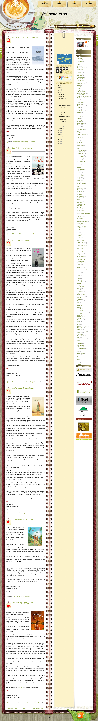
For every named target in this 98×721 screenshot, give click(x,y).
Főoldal (25, 708)
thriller (78, 340)
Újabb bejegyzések (12, 708)
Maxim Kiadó (80, 251)
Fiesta (78, 140)
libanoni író (79, 231)
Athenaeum (14, 381)
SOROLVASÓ (58, 14)
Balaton (79, 85)
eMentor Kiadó (80, 129)
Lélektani (79, 229)
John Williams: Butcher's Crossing (25, 37)
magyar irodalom (81, 242)
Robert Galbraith (81, 294)
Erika (88, 41)
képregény (79, 208)
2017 (59, 130)
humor (78, 174)
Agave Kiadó (80, 61)
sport (78, 307)
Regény (74, 3)
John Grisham (80, 193)
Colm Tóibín (14, 233)
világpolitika (80, 357)
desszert (79, 112)
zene (78, 362)
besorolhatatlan (80, 86)
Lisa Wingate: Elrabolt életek (23, 388)
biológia (79, 88)
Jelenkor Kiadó (80, 188)
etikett (78, 132)
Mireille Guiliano (81, 256)
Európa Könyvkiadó (81, 134)
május (60, 103)
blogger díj (79, 90)
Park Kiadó (14, 141)
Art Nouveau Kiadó (81, 82)
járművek (79, 185)
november (61, 96)
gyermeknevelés (81, 162)
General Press (15, 702)
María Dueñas (80, 248)
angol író (79, 74)
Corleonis (79, 104)
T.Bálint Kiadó (80, 327)
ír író (78, 182)
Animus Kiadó (80, 77)
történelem (79, 343)
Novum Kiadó (80, 267)
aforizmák (79, 59)
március (61, 125)
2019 (59, 90)
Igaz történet (80, 178)
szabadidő (79, 315)
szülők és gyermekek (82, 326)
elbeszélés (79, 121)
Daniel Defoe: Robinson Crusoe (24, 519)
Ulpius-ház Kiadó (81, 348)
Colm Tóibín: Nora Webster (22, 148)
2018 (59, 92)
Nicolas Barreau (81, 262)
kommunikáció (80, 218)
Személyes (79, 318)
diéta (78, 113)
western (79, 359)
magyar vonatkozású (82, 245)
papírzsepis (79, 277)
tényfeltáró (79, 332)
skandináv (79, 304)
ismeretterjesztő (81, 183)
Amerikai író (80, 72)
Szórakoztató (89, 3)
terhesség (79, 334)
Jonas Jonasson (81, 196)
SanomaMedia (80, 300)
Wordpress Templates (32, 717)
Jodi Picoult (20, 381)
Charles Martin (80, 97)
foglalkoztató (80, 145)
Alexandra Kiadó (81, 67)
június (60, 102)
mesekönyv (79, 253)
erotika (78, 131)
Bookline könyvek (81, 91)
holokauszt (79, 172)
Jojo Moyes (79, 194)
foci (78, 143)
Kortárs (59, 3)
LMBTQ (79, 235)
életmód (79, 124)
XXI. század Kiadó (81, 361)
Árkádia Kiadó (80, 80)
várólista (79, 354)
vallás (78, 351)
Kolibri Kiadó (80, 216)
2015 (59, 134)
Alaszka (79, 64)
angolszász (79, 75)
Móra (78, 258)
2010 (59, 143)
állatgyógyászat (80, 69)
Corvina (79, 107)
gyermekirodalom (19, 596)
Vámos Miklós (80, 353)
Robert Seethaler (81, 296)
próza (78, 289)
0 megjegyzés (32, 141)
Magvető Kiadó (80, 240)
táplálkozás (79, 329)
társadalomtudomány (82, 331)
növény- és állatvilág (82, 269)
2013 (59, 137)
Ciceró (13, 596)
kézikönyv (79, 212)
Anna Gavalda (80, 78)
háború (78, 164)
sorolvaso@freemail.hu (81, 54)
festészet (79, 139)
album (78, 66)
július (60, 100)
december (61, 94)
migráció (79, 254)
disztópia (79, 116)
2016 (59, 132)
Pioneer (79, 283)
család (78, 109)
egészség (79, 120)
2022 (59, 87)
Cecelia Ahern (80, 94)
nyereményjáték (81, 270)
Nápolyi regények (81, 261)
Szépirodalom (44, 3)
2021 (59, 89)
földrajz (78, 147)
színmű (78, 321)
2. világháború (80, 58)
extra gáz (79, 135)
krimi (78, 224)
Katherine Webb (81, 204)
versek (78, 356)
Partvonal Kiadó (81, 281)
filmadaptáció (80, 142)
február (60, 126)
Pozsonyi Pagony (81, 286)
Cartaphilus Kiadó (81, 93)
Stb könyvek (80, 310)
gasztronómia (80, 153)
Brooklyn (9, 156)
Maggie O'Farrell (81, 239)
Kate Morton (80, 202)
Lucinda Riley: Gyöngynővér (22, 603)
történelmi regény (81, 345)
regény (18, 141)
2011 (59, 141)
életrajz (78, 126)
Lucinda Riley (21, 702)
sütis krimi (79, 313)
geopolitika (79, 158)
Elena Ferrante (80, 123)
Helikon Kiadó (80, 169)
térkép (78, 337)
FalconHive (23, 717)
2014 (59, 136)
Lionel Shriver (80, 234)
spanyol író (79, 305)
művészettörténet (81, 259)
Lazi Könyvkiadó (81, 227)
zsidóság (79, 364)
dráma (78, 118)
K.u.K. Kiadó (80, 197)
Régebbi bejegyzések (38, 708)
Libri (13, 512)
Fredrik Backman (81, 150)
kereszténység (80, 210)
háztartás (79, 167)
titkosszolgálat (80, 342)
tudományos (80, 346)
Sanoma (79, 299)
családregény (80, 110)
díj (77, 115)
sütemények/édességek (82, 312)
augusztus (61, 98)
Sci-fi (78, 302)
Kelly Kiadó (79, 205)
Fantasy (79, 137)
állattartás (79, 71)
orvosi (78, 275)
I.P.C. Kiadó (80, 175)
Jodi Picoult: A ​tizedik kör (21, 240)
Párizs (78, 278)
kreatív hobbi (80, 223)
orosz (78, 273)
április (60, 123)
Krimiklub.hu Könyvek (82, 226)
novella (78, 264)
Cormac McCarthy (81, 105)
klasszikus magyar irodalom (83, 213)
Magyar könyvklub (81, 243)
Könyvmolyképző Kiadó (82, 221)
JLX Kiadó (79, 189)
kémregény (79, 207)
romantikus (79, 297)
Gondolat (79, 159)
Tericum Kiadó (80, 335)
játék (78, 186)
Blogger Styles (47, 717)
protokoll (79, 288)
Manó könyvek (80, 246)
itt (19, 687)
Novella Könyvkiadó (81, 266)
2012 (59, 139)
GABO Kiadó (80, 151)
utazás (78, 350)
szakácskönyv (80, 316)
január (60, 128)
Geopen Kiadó (80, 156)
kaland (78, 199)
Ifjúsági (78, 177)
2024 (59, 85)
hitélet (78, 170)
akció (78, 63)
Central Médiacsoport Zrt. (83, 96)
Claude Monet (80, 101)
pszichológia (80, 291)
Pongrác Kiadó (80, 285)
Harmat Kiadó (80, 166)
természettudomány (81, 338)
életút (78, 128)
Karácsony (79, 201)
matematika (80, 250)
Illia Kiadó (79, 180)
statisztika (79, 308)
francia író (79, 148)
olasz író (79, 272)
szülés (78, 324)
